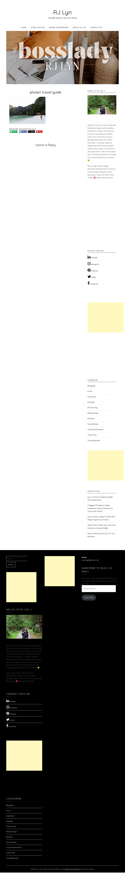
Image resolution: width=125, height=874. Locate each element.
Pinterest (93, 270)
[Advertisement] (106, 317)
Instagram (93, 263)
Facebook (93, 283)
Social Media (93, 424)
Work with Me (38, 27)
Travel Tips (92, 435)
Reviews (91, 418)
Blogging (91, 386)
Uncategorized (94, 440)
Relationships (93, 413)
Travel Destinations (96, 429)
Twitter (92, 276)
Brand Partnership (58, 27)
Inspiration (92, 397)
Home (23, 27)
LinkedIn (92, 257)
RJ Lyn (62, 12)
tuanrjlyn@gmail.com (90, 560)
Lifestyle (91, 402)
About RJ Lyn (79, 27)
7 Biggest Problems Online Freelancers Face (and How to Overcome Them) (100, 508)
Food (90, 391)
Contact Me (96, 27)
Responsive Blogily (72, 869)
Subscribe (88, 597)
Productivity (92, 407)
